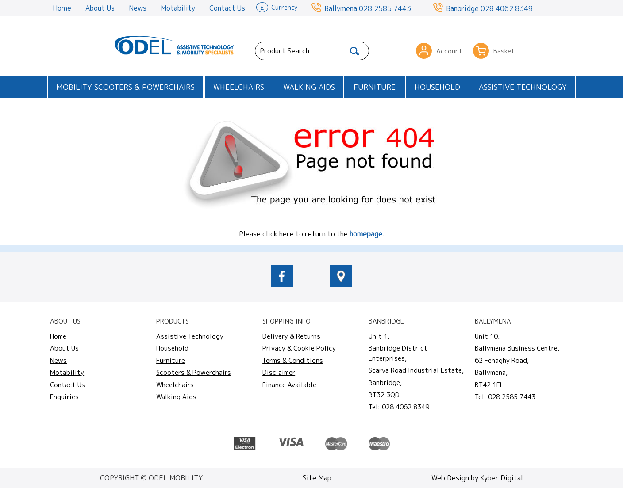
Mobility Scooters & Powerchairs (125, 86)
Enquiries (64, 396)
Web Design (450, 478)
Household (437, 86)
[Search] (355, 51)
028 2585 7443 (385, 8)
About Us (100, 8)
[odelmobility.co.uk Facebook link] (282, 285)
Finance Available (289, 384)
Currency (276, 6)
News (137, 8)
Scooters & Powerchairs (193, 372)
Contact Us (227, 8)
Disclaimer (278, 372)
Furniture (375, 86)
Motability (178, 8)
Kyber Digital (501, 478)
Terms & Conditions (292, 360)
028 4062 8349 (507, 8)
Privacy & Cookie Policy (299, 348)
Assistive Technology (523, 86)
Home (62, 8)
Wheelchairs (238, 86)
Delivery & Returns (291, 336)
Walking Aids (309, 86)
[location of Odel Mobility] (341, 285)
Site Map (317, 478)
